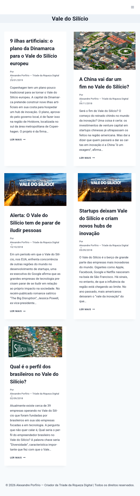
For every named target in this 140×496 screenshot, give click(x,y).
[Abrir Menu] (132, 7)
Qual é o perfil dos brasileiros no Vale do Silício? (34, 374)
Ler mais (17, 139)
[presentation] (105, 51)
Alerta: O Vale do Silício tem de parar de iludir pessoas (35, 222)
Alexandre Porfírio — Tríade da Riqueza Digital (34, 75)
